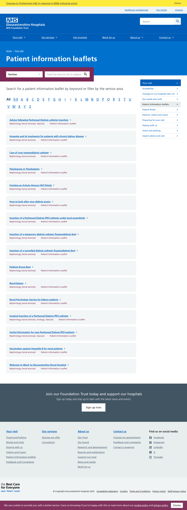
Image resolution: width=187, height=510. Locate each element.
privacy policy (161, 505)
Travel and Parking (16, 437)
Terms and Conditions (140, 491)
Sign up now (93, 407)
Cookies (124, 491)
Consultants (48, 442)
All (8, 99)
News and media (87, 462)
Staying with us (14, 447)
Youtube (156, 457)
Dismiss (177, 505)
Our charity (161, 10)
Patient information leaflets (21, 457)
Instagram (156, 442)
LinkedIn (156, 447)
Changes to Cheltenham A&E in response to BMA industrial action (41, 3)
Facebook (156, 437)
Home (9, 51)
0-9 (15, 99)
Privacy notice (159, 491)
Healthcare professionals (136, 10)
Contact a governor (123, 447)
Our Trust (83, 437)
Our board (83, 442)
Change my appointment (127, 437)
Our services (49, 431)
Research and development (92, 447)
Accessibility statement (107, 491)
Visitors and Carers (16, 452)
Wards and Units (15, 442)
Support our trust (87, 457)
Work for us (84, 466)
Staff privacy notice (177, 491)
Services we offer (51, 437)
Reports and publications (91, 452)
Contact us (119, 431)
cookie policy (141, 505)
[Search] (177, 21)
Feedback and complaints (127, 442)
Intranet (179, 10)
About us (83, 431)
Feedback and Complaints (20, 462)
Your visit (19, 51)
